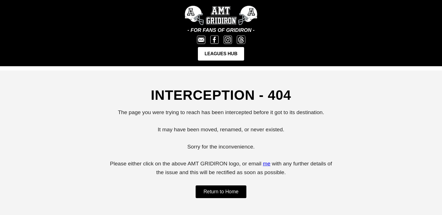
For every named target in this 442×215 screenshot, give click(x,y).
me (267, 164)
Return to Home (221, 191)
